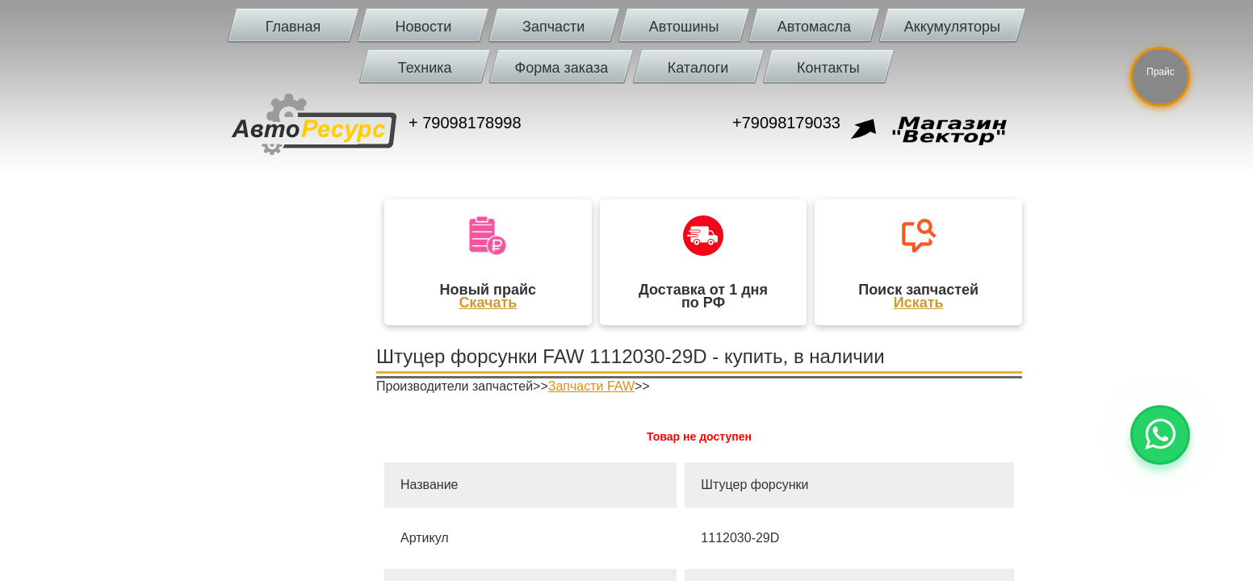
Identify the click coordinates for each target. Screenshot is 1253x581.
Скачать (488, 303)
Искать (919, 303)
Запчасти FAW (591, 386)
